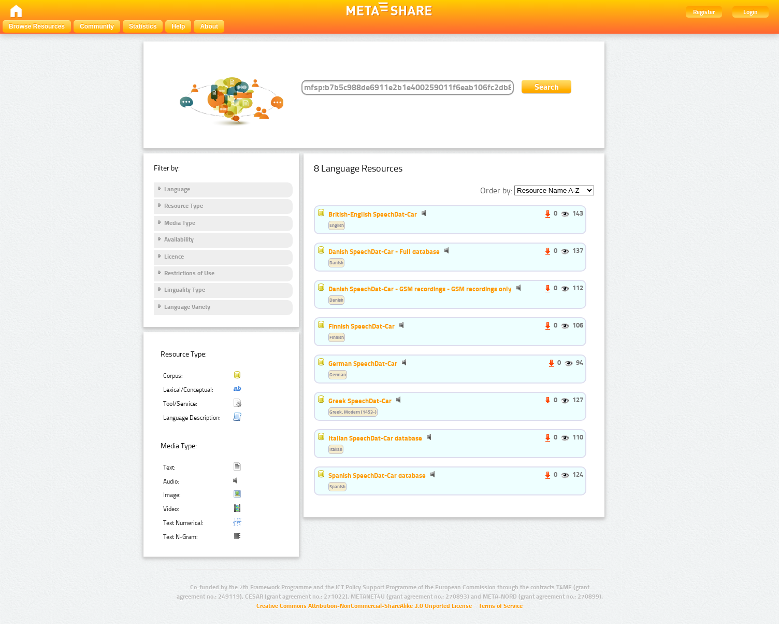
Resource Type (183, 205)
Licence (174, 256)
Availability (179, 239)
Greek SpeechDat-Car (360, 400)
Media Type (179, 222)
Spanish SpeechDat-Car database (377, 475)
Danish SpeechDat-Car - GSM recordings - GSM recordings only (420, 289)
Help (178, 26)
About (209, 26)
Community (97, 26)
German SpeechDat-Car (362, 363)
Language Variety (187, 306)
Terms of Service (501, 605)
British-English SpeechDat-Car (372, 214)
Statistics (142, 26)
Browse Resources (37, 26)
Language (177, 189)
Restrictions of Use (189, 273)
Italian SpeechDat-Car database (375, 438)
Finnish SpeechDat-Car (361, 326)
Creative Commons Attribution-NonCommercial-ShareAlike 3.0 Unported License (364, 605)
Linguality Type (184, 289)
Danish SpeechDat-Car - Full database (384, 251)
